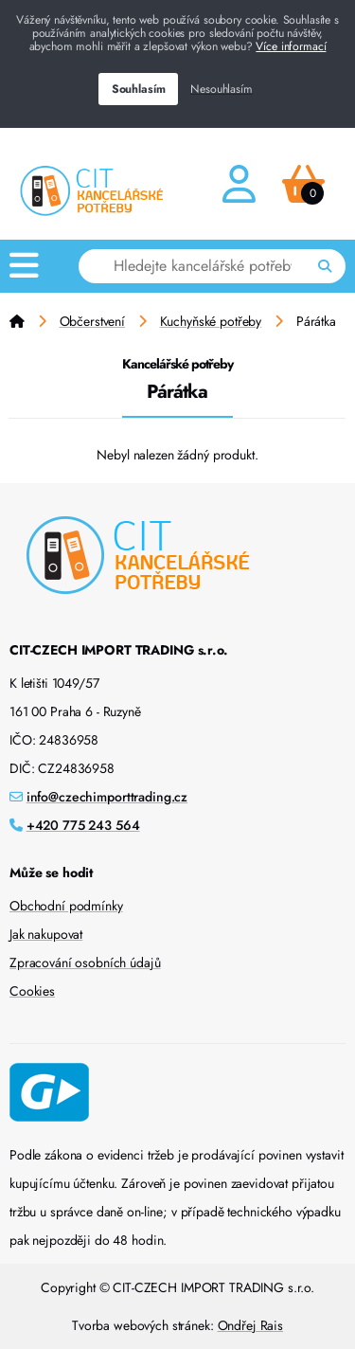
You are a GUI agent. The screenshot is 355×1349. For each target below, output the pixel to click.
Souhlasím (139, 89)
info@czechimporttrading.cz (107, 796)
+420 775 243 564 (83, 825)
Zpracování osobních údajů (85, 962)
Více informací (291, 46)
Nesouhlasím (221, 89)
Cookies (32, 990)
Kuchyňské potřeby (211, 321)
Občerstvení (92, 321)
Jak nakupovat (45, 934)
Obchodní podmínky (66, 905)
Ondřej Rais (250, 1325)
